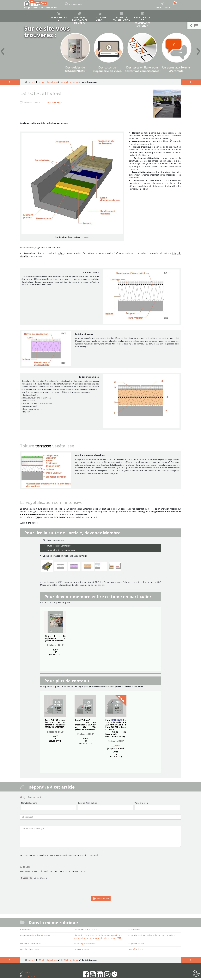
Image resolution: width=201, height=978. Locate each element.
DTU (37, 517)
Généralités (25, 929)
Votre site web (141, 803)
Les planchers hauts (29, 949)
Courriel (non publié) (87, 803)
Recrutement (28, 976)
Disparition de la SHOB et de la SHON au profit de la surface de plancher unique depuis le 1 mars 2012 (98, 936)
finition (84, 555)
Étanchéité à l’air (135, 949)
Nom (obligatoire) (29, 803)
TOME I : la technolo (48, 82)
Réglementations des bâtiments (35, 935)
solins (61, 253)
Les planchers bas (135, 943)
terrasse (43, 446)
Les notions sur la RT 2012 (86, 929)
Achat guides (58, 15)
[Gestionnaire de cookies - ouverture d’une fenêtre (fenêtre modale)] (196, 973)
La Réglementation (70, 82)
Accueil (31, 82)
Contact (25, 972)
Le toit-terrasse (81, 949)
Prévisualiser (103, 898)
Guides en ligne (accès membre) (79, 17)
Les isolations (133, 929)
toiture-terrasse (27, 514)
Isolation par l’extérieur (84, 943)
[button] (194, 25)
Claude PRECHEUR (53, 102)
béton (158, 135)
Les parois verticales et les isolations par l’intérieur (151, 935)
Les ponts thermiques (30, 943)
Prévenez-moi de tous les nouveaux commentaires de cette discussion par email (60, 855)
